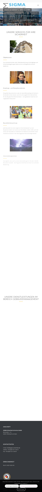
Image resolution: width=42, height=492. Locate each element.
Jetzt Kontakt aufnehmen (11, 25)
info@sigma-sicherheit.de (13, 448)
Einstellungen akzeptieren (12, 486)
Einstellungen (21, 489)
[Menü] (38, 5)
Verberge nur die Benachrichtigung (28, 486)
